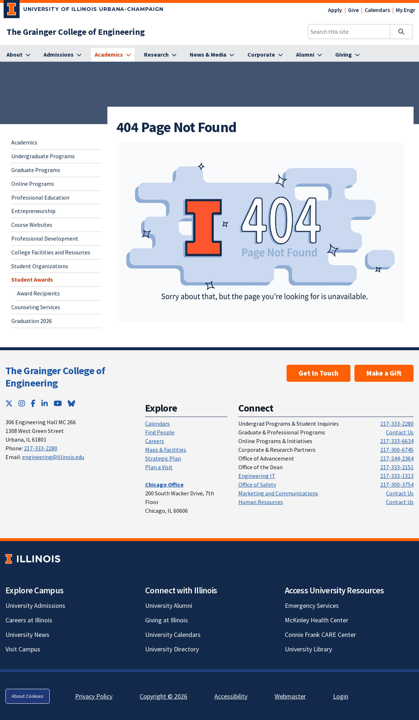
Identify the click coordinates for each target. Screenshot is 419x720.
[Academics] (113, 55)
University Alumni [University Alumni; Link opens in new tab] (168, 605)
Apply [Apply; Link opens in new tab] (335, 9)
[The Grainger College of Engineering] (76, 31)
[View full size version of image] (260, 232)
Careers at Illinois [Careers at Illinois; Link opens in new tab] (28, 620)
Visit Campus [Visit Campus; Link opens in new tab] (22, 649)
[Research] (160, 55)
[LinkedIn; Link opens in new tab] (44, 403)
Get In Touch (318, 373)
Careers (154, 441)
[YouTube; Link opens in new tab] (58, 403)
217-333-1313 (397, 475)
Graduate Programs (35, 169)
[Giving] (347, 55)
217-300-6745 (397, 449)
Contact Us (400, 432)
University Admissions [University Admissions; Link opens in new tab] (35, 605)
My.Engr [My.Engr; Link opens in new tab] (405, 9)
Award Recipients (38, 293)
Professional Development (44, 238)
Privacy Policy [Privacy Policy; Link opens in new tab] (93, 696)
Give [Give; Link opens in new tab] (353, 9)
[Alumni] (309, 55)
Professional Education (40, 197)
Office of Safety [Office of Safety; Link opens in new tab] (257, 484)
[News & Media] (212, 55)
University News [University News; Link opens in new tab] (27, 634)
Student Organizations (39, 266)
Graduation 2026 (31, 320)
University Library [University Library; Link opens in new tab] (308, 649)
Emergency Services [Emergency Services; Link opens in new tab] (312, 605)
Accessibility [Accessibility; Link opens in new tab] (230, 696)
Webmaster (290, 696)
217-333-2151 (397, 467)
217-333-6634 (397, 441)
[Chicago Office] (164, 484)
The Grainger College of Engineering (55, 376)
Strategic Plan (163, 458)
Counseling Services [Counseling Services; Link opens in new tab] (35, 307)
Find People (159, 432)
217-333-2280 (40, 448)
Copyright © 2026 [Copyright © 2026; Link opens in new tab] (163, 696)
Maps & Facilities (165, 449)
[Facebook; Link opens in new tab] (33, 403)
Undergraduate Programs (43, 156)
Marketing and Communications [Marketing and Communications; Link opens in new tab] (278, 493)
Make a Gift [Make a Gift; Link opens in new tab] (384, 373)
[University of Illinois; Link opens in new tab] (32, 559)
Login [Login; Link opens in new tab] (340, 696)
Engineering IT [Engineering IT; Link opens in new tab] (256, 475)
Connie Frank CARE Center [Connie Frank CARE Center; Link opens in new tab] (320, 634)
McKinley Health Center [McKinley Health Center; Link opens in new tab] (316, 620)
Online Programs (32, 183)
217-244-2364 (397, 458)
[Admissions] (62, 55)
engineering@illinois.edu (53, 457)
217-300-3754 (397, 484)
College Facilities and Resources (50, 252)
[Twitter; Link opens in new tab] (9, 403)
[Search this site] (349, 31)
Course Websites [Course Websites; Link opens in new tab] (31, 224)
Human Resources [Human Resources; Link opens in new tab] (260, 502)
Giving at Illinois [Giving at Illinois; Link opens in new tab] (166, 620)
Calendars (377, 9)
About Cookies (28, 696)
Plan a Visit (159, 467)
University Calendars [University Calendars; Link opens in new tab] (173, 634)
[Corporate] (265, 55)
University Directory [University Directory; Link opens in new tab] (172, 649)
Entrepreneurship (33, 210)
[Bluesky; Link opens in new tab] (71, 403)
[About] (18, 55)
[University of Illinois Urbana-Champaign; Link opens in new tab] (84, 10)
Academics (24, 142)
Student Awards (32, 279)
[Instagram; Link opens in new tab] (22, 403)
